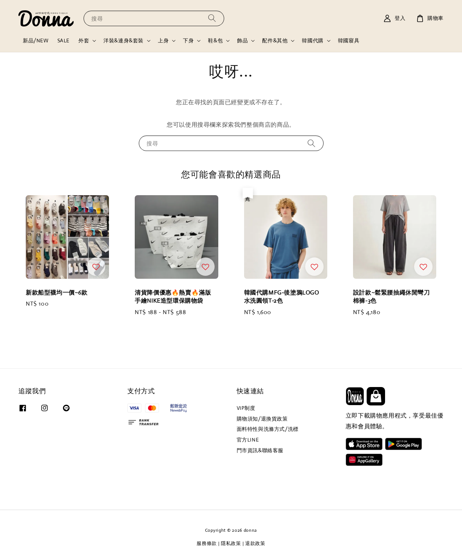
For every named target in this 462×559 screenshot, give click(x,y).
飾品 (242, 40)
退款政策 (255, 543)
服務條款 (207, 543)
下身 (188, 40)
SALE (63, 40)
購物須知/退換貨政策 (262, 418)
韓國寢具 (348, 40)
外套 (83, 40)
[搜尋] (212, 18)
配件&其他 (275, 40)
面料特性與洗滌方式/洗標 (268, 429)
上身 (163, 40)
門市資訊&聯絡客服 (260, 450)
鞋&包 (215, 40)
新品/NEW (36, 40)
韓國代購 (312, 40)
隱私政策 (231, 543)
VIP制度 (246, 408)
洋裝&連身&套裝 (123, 40)
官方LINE (248, 439)
